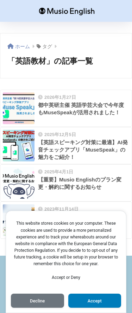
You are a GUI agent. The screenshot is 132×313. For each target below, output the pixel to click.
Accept (95, 301)
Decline (37, 301)
